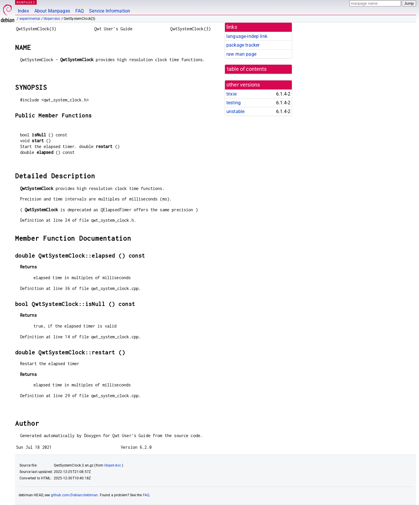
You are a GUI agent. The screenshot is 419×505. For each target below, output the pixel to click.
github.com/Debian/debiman (74, 495)
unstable (235, 111)
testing (233, 102)
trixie (231, 94)
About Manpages (52, 11)
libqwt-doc (52, 19)
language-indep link (246, 36)
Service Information (109, 11)
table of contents (247, 69)
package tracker (243, 45)
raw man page (241, 54)
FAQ (79, 11)
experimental (29, 19)
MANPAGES (26, 2)
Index (23, 11)
